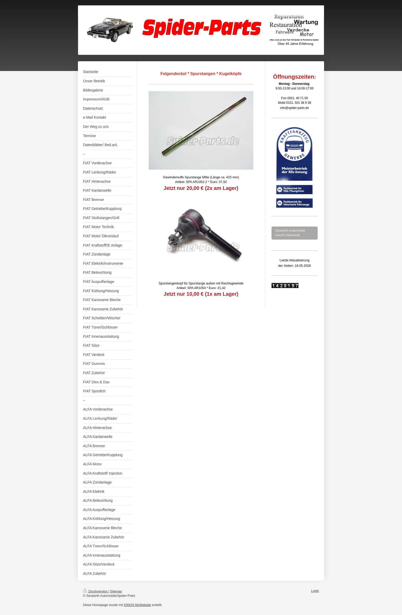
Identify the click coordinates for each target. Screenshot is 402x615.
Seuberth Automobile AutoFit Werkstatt (290, 233)
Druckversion (95, 591)
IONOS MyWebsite (137, 605)
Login (315, 591)
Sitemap (116, 591)
